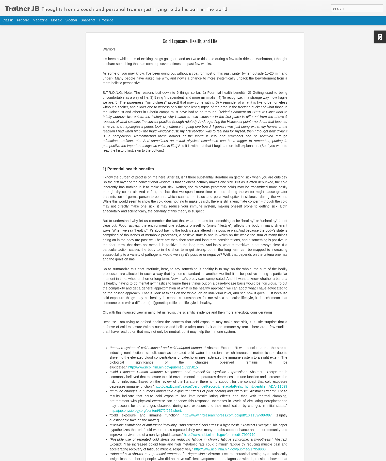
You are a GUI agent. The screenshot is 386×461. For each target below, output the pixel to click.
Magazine (40, 20)
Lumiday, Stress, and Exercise (27, 406)
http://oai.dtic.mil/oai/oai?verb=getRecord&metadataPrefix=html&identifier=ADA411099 (221, 336)
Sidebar (71, 20)
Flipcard (23, 20)
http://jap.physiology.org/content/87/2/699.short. (146, 361)
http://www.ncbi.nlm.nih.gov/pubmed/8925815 (163, 317)
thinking (178, 426)
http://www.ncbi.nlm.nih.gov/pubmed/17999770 (219, 385)
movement (162, 426)
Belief (15, 429)
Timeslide (106, 20)
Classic (8, 20)
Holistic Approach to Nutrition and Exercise (35, 417)
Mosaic (56, 20)
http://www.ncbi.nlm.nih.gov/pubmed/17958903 (230, 399)
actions (126, 426)
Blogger (217, 458)
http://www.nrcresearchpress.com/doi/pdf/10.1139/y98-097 (227, 365)
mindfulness (143, 426)
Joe (171, 420)
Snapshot (88, 20)
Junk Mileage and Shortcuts (26, 440)
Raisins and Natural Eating (26, 451)
